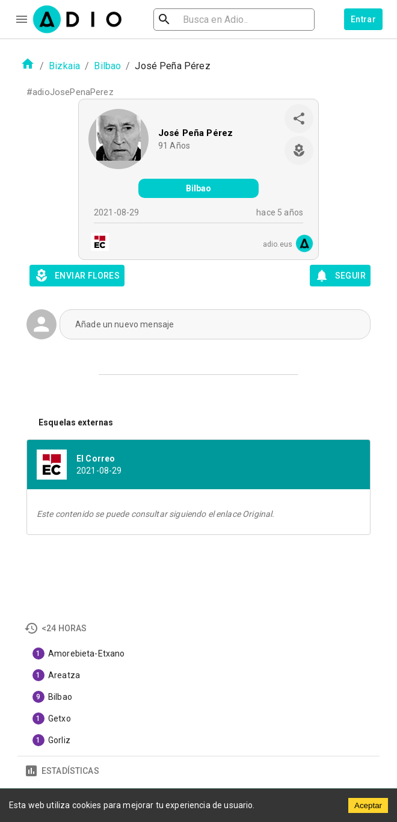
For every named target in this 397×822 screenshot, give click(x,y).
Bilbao (107, 66)
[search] (203, 19)
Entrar (363, 19)
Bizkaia (64, 66)
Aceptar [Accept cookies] (368, 805)
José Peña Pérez (195, 133)
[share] (299, 118)
